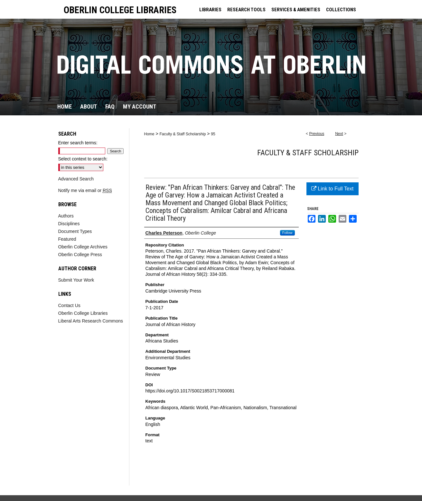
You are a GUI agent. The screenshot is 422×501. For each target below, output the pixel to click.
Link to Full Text (332, 188)
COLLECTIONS (341, 10)
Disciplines (69, 223)
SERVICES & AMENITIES (295, 10)
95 (213, 134)
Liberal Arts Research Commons (90, 320)
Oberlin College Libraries (83, 313)
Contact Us (69, 305)
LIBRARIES (210, 10)
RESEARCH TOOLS (246, 10)
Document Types (75, 231)
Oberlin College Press (80, 254)
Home (149, 134)
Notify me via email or (85, 190)
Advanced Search (76, 178)
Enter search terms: (78, 142)
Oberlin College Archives (83, 246)
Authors (66, 215)
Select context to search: (83, 158)
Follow (287, 233)
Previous (316, 133)
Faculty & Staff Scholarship (182, 134)
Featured (67, 239)
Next (339, 133)
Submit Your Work (76, 280)
